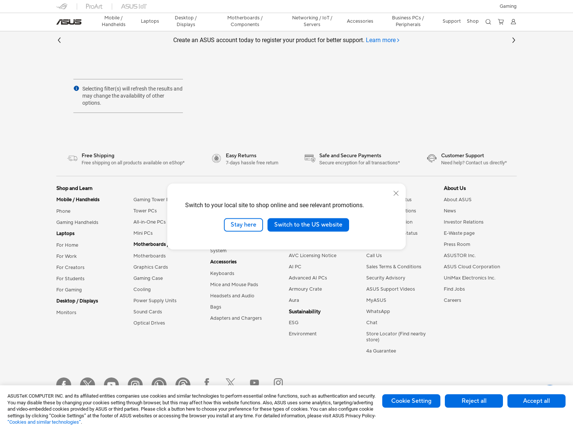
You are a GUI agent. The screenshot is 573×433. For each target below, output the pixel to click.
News (450, 211)
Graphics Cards (150, 267)
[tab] (383, 40)
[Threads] (182, 384)
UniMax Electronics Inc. (470, 278)
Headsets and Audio (232, 296)
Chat (371, 323)
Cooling (142, 290)
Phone (63, 211)
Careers (452, 300)
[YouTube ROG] (254, 384)
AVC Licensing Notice (312, 256)
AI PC (295, 267)
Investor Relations (464, 222)
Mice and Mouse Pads (234, 285)
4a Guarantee (381, 351)
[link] (69, 22)
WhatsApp (378, 312)
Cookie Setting (411, 401)
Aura (294, 300)
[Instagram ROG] (278, 384)
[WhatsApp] (159, 384)
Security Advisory (385, 278)
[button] (508, 6)
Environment (303, 334)
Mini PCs (143, 233)
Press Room (457, 244)
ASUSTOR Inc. (460, 256)
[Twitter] (87, 384)
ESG (293, 323)
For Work (66, 256)
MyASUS (376, 300)
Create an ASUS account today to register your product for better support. (286, 40)
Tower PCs (145, 211)
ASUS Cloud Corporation (472, 267)
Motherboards (149, 256)
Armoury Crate (305, 289)
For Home (67, 245)
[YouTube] (111, 384)
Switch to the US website (308, 224)
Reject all (474, 401)
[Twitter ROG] (230, 384)
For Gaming (69, 290)
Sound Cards (147, 312)
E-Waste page (459, 233)
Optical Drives (149, 323)
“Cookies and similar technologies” (44, 422)
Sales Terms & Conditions (393, 267)
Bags (215, 307)
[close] (396, 193)
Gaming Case (148, 278)
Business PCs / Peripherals (408, 21)
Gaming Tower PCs (154, 200)
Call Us (374, 256)
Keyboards (222, 273)
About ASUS (458, 200)
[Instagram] (135, 384)
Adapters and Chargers (236, 318)
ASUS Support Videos (390, 289)
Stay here (243, 224)
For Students (70, 279)
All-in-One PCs (149, 222)
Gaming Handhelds (77, 222)
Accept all (536, 401)
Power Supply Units (155, 301)
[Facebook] (63, 384)
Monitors (66, 313)
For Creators (70, 268)
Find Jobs (454, 289)
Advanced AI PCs (308, 278)
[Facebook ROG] (206, 384)
